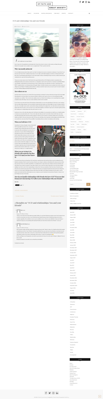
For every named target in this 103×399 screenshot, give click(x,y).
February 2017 (73, 272)
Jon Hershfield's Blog (74, 168)
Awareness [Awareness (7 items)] (79, 111)
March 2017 (72, 270)
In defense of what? (74, 193)
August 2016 (73, 288)
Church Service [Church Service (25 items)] (73, 113)
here (73, 148)
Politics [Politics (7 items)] (78, 124)
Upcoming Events (73, 379)
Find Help (57, 13)
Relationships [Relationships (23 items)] (84, 124)
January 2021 (73, 214)
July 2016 (72, 290)
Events (64, 13)
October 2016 (73, 283)
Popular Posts (73, 373)
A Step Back (72, 301)
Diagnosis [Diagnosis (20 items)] (72, 116)
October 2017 (73, 252)
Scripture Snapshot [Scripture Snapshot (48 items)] (80, 126)
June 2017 (72, 262)
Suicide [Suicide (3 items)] (72, 132)
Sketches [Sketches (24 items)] (79, 129)
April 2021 (72, 212)
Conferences (73, 311)
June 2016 (72, 293)
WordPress (67, 397)
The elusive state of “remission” (58, 196)
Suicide (71, 352)
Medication (72, 327)
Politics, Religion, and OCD (75, 203)
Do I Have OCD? (73, 366)
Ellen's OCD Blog (73, 161)
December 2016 (73, 277)
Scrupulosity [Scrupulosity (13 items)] (73, 129)
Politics (71, 334)
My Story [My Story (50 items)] (87, 121)
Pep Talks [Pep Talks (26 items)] (72, 124)
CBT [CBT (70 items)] (85, 111)
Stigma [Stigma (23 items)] (84, 129)
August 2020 (73, 217)
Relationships (24, 190)
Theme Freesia (56, 397)
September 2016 (73, 285)
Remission (72, 339)
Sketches (72, 347)
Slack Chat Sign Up (73, 374)
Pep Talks (72, 332)
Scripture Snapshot (74, 342)
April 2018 (72, 237)
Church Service (73, 309)
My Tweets (72, 140)
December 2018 (73, 227)
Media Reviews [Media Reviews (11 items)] (73, 121)
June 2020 (72, 222)
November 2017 (73, 250)
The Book (36, 13)
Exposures (72, 319)
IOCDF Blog (72, 165)
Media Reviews (73, 324)
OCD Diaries (72, 166)
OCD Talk (72, 173)
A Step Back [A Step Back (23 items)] (73, 111)
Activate (71, 364)
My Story (72, 329)
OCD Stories (72, 163)
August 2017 (73, 257)
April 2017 (72, 267)
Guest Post (72, 322)
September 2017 (73, 255)
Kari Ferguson (18, 26)
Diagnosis (72, 314)
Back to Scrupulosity (74, 196)
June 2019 (72, 224)
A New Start (72, 201)
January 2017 (73, 275)
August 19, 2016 (25, 26)
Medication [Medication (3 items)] (81, 121)
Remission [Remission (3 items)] (73, 126)
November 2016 (73, 280)
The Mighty (72, 176)
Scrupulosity (72, 344)
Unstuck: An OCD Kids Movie (76, 180)
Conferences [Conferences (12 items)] (81, 113)
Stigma (71, 349)
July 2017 (72, 260)
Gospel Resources (46, 13)
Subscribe (72, 376)
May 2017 (72, 265)
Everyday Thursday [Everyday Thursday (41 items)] (80, 116)
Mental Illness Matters (74, 160)
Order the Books (73, 371)
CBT (71, 306)
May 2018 (72, 235)
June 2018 (72, 232)
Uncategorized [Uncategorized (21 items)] (78, 132)
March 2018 (72, 240)
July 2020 (72, 219)
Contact (70, 13)
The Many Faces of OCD (75, 378)
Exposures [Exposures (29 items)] (73, 119)
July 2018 (72, 230)
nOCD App (72, 178)
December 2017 (73, 247)
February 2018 (73, 242)
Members (72, 369)
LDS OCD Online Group (75, 158)
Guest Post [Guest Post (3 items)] (79, 119)
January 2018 (73, 245)
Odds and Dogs (73, 198)
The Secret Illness (73, 175)
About (29, 13)
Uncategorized (73, 354)
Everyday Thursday (19, 196)
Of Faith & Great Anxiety (42, 397)
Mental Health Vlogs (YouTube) (76, 171)
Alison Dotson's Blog (74, 170)
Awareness (72, 304)
